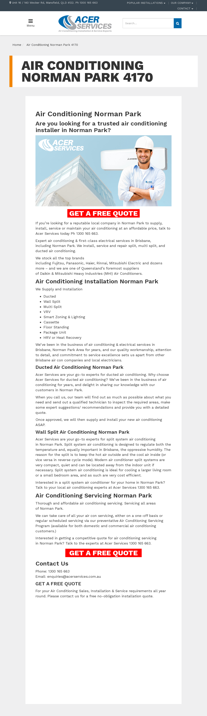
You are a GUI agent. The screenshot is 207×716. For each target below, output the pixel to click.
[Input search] (148, 23)
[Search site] (178, 23)
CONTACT (185, 8)
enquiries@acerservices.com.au (74, 576)
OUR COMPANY (182, 2)
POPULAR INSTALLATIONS (146, 2)
